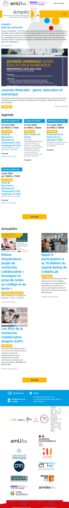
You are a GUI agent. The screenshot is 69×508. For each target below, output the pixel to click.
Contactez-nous (18, 393)
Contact (12, 502)
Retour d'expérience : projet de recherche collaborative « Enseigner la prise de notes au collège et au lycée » (13, 271)
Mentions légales (24, 503)
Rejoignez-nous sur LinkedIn (18, 400)
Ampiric (36, 393)
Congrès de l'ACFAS (32, 121)
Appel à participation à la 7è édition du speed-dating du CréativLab (54, 263)
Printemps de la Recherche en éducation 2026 (55, 137)
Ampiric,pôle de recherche (12, 26)
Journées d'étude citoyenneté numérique (18, 121)
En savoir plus (6, 46)
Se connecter (60, 3)
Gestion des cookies (51, 503)
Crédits (39, 502)
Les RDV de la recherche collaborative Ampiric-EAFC (12, 335)
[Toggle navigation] (65, 14)
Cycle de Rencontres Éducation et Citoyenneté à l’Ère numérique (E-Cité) (11, 140)
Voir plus (34, 217)
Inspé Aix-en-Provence (8, 156)
